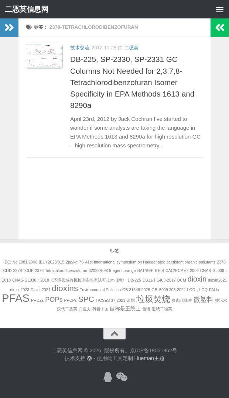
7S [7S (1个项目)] (81, 262)
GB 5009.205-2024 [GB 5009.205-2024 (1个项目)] (168, 289)
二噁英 (131, 47)
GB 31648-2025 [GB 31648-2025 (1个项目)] (136, 289)
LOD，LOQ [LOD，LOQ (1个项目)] (197, 289)
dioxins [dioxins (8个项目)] (65, 288)
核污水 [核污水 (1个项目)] (221, 300)
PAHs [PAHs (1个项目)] (214, 289)
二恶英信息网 (26, 9)
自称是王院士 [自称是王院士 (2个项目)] (125, 308)
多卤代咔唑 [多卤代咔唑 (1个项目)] (182, 300)
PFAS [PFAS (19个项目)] (16, 298)
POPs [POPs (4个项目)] (53, 299)
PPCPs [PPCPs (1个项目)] (70, 300)
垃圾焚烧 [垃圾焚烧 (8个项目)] (153, 299)
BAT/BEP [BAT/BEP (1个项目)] (145, 270)
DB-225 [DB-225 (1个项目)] (134, 280)
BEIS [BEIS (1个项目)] (159, 270)
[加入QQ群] (108, 377)
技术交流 (79, 47)
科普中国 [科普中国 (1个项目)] (100, 309)
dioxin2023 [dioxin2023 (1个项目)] (20, 289)
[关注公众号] (121, 377)
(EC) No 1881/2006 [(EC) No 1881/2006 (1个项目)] (20, 262)
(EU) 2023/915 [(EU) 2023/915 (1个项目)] (51, 262)
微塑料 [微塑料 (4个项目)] (203, 299)
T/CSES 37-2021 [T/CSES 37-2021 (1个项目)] (111, 300)
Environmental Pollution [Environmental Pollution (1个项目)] (100, 289)
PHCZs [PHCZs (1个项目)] (37, 300)
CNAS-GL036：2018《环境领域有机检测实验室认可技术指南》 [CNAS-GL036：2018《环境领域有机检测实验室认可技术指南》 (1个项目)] (69, 280)
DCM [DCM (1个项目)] (181, 280)
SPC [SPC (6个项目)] (86, 299)
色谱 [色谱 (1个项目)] (146, 309)
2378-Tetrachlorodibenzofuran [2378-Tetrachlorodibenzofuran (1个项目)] (61, 270)
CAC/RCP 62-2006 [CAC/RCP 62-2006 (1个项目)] (182, 270)
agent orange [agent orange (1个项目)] (124, 270)
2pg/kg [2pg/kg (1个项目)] (72, 262)
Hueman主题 (149, 358)
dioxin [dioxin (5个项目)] (197, 279)
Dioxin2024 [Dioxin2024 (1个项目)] (40, 289)
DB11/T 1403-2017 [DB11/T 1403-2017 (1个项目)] (159, 280)
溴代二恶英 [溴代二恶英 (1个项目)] (67, 309)
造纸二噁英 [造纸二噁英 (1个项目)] (162, 309)
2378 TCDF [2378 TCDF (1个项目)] (23, 270)
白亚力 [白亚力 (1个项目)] (85, 309)
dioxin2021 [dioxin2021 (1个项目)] (217, 280)
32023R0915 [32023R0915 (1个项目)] (100, 270)
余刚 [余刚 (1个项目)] (131, 300)
